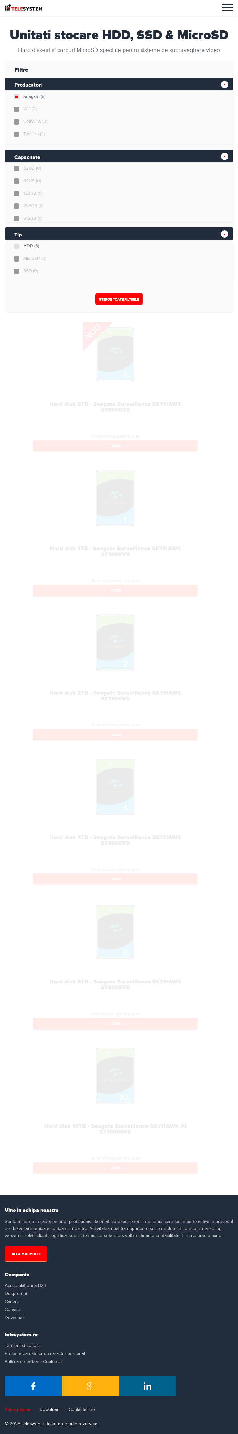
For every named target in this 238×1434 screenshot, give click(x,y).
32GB (32, 168)
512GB (32, 218)
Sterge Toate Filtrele (119, 299)
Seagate (34, 96)
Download (15, 1317)
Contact (12, 1309)
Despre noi (16, 1293)
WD (29, 109)
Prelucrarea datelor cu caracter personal (45, 1353)
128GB (32, 193)
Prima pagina (17, 1409)
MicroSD (34, 258)
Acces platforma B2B (25, 1285)
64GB (32, 181)
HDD (31, 246)
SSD (30, 271)
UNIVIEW (35, 121)
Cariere (12, 1301)
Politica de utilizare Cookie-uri (34, 1361)
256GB (33, 206)
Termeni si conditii (23, 1345)
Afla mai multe (26, 1254)
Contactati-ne (82, 1409)
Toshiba (33, 134)
